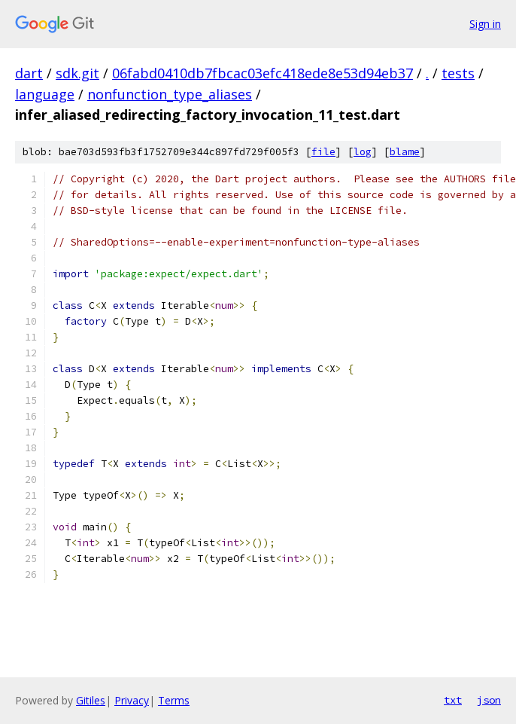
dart (29, 73)
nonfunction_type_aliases (169, 94)
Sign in (485, 24)
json (489, 700)
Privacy (131, 700)
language (44, 94)
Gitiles (90, 700)
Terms (174, 700)
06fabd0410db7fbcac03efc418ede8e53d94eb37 (262, 73)
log (363, 151)
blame (405, 151)
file (323, 151)
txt (453, 700)
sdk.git (77, 73)
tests (458, 73)
